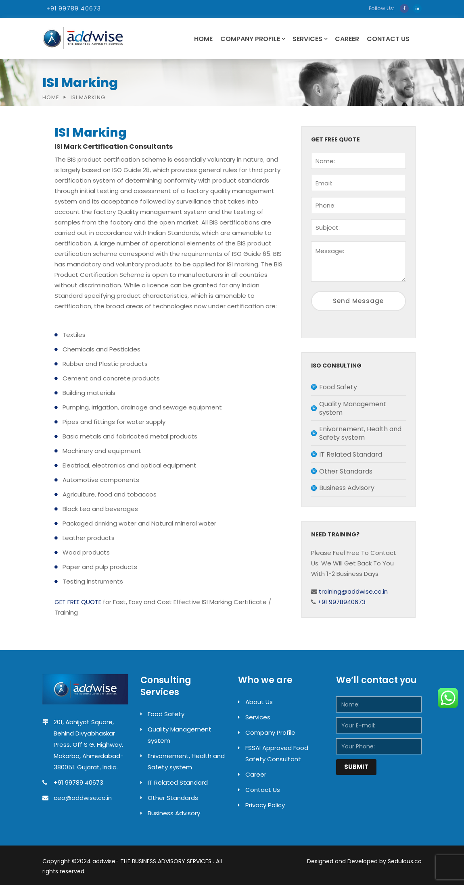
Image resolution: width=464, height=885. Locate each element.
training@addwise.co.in (352, 591)
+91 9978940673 (341, 602)
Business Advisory (174, 813)
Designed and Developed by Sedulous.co (364, 861)
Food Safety (166, 714)
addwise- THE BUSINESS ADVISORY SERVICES (152, 861)
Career (347, 39)
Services (307, 39)
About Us (259, 702)
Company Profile (250, 39)
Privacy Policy (265, 805)
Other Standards (173, 798)
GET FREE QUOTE (77, 602)
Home (203, 39)
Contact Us (388, 39)
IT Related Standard (178, 782)
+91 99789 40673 (73, 8)
